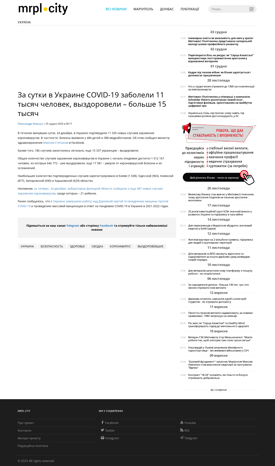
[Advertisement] (97, 60)
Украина (27, 246)
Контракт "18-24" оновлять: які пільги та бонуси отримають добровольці (218, 376)
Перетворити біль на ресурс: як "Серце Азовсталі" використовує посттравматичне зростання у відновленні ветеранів (221, 58)
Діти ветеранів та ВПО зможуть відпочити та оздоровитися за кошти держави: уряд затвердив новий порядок (219, 256)
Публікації (190, 9)
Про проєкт (26, 423)
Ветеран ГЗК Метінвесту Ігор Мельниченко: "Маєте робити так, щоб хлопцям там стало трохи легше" (220, 339)
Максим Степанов (55, 143)
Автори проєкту (29, 438)
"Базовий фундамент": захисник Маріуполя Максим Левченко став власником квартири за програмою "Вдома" (220, 364)
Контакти (24, 430)
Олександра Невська (30, 123)
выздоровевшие (150, 246)
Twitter (108, 430)
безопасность (52, 246)
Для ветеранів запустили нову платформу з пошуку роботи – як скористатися (220, 272)
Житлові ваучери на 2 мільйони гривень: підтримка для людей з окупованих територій (220, 241)
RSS (184, 430)
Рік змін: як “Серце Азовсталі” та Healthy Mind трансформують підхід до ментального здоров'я (218, 325)
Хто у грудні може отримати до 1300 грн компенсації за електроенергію (221, 88)
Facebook (106, 225)
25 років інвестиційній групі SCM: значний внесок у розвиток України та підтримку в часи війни (220, 213)
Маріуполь (143, 9)
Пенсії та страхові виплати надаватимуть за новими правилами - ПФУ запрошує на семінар (220, 314)
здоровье (77, 246)
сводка (97, 246)
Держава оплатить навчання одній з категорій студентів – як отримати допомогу (217, 300)
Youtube (188, 423)
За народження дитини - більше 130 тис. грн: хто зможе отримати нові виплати (218, 286)
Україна (24, 22)
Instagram (110, 438)
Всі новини (116, 9)
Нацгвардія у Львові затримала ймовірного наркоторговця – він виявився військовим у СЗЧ (218, 349)
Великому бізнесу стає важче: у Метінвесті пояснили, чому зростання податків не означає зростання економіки (221, 197)
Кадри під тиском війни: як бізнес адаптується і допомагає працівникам (219, 74)
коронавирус (120, 246)
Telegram (72, 225)
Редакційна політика (33, 446)
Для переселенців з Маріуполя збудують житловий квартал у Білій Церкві (220, 227)
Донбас (167, 9)
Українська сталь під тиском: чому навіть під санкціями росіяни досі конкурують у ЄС (216, 115)
